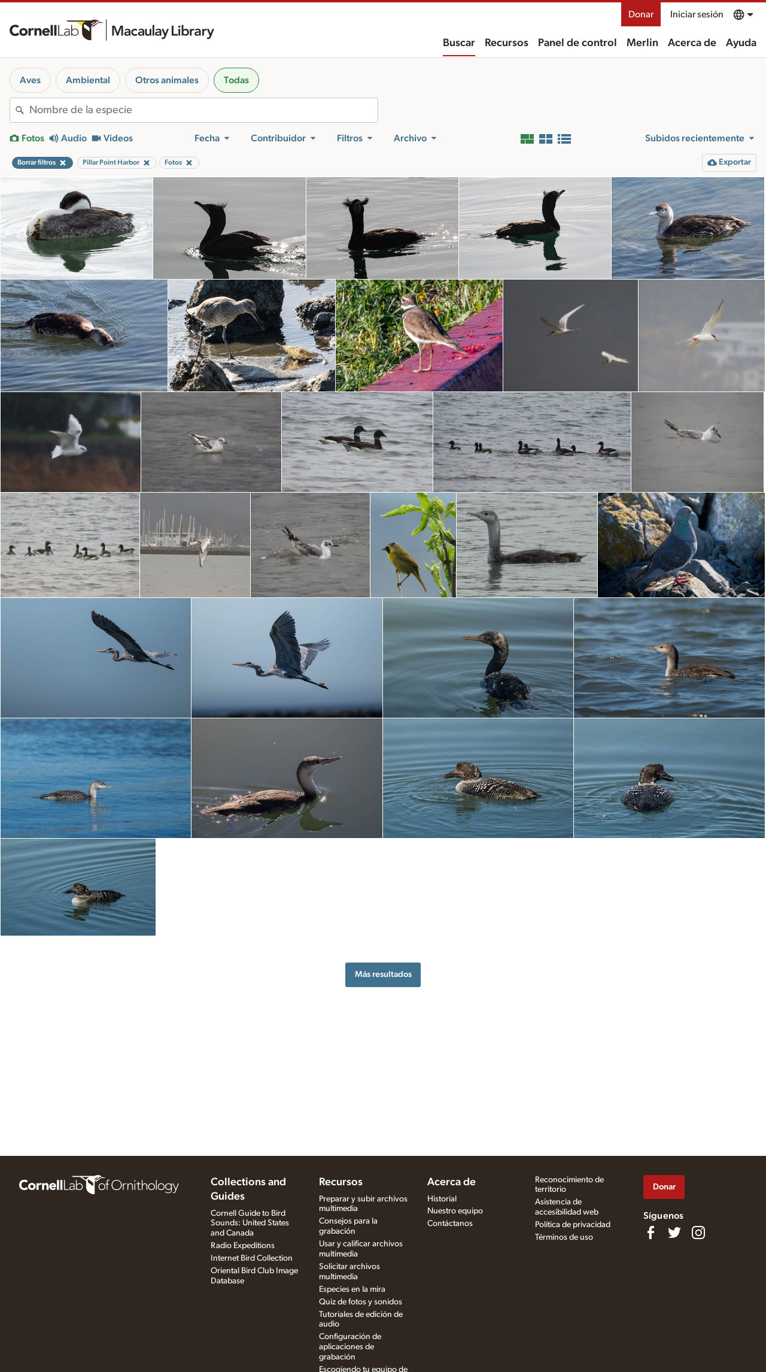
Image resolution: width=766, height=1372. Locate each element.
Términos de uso (564, 1237)
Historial (442, 1199)
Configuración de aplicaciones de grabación (350, 1346)
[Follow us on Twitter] (674, 1232)
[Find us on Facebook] (650, 1232)
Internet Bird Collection (252, 1258)
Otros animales (167, 80)
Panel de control (577, 43)
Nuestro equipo (455, 1211)
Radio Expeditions (243, 1246)
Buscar (459, 43)
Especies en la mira (352, 1289)
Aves (30, 80)
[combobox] (203, 110)
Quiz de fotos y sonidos (360, 1302)
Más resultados (383, 974)
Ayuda (741, 43)
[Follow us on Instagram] (698, 1232)
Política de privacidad (572, 1225)
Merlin (642, 43)
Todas (236, 80)
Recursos (506, 43)
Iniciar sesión (697, 14)
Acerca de (692, 43)
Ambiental (88, 80)
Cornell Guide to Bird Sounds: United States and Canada (250, 1223)
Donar (640, 14)
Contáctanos (450, 1223)
